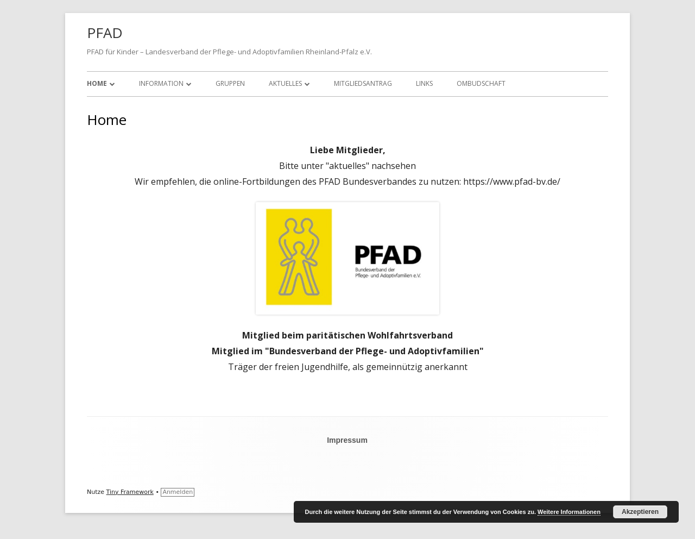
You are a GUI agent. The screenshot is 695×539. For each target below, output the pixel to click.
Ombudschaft (481, 83)
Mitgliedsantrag (363, 83)
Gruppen (230, 83)
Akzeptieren (640, 512)
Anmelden (177, 492)
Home (97, 83)
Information (161, 83)
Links (424, 83)
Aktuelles (285, 83)
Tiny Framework (130, 492)
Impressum (347, 440)
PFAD (105, 32)
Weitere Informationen (569, 512)
